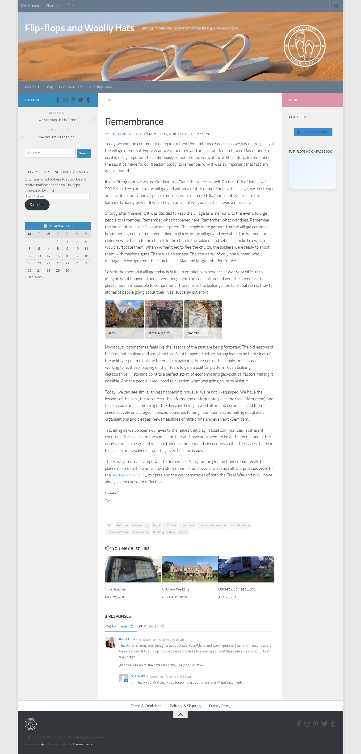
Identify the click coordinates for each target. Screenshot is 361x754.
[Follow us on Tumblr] (88, 100)
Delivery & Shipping (185, 706)
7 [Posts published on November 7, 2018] (48, 248)
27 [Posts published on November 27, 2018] (39, 270)
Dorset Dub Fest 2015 (237, 589)
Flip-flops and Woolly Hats (79, 28)
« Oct (29, 277)
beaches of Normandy (131, 475)
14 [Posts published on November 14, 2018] (48, 256)
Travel (111, 100)
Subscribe (37, 205)
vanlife (183, 532)
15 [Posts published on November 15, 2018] (58, 256)
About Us (32, 87)
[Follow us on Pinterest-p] (73, 100)
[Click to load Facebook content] (312, 172)
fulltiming (170, 525)
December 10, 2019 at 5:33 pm (170, 676)
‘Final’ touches (117, 589)
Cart (70, 6)
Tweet (110, 500)
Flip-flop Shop (101, 87)
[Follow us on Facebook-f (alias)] (58, 100)
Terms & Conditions (146, 706)
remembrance (140, 532)
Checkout (53, 6)
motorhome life (240, 525)
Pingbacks (156, 626)
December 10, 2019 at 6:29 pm (163, 639)
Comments (122, 626)
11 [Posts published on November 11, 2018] (86, 248)
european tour (140, 525)
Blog (49, 87)
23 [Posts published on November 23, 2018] (67, 263)
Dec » (39, 277)
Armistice (122, 525)
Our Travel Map (71, 87)
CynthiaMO (118, 134)
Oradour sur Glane (117, 532)
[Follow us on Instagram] (65, 100)
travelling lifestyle (164, 532)
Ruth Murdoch (128, 639)
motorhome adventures (213, 525)
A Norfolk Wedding (177, 589)
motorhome (187, 525)
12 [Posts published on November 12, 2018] (29, 256)
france (156, 525)
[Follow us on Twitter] (80, 100)
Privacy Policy (220, 706)
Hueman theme (82, 744)
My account (30, 6)
